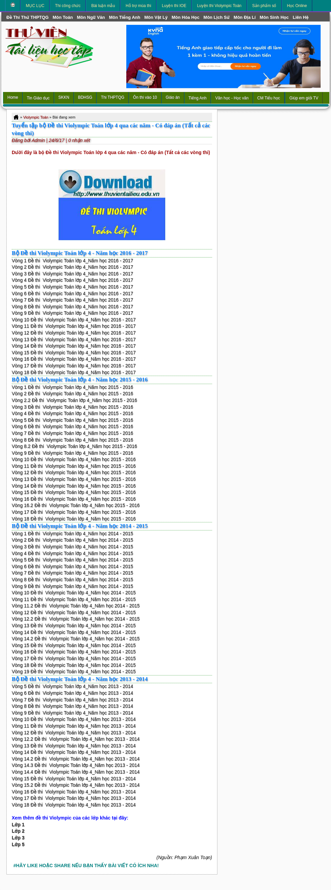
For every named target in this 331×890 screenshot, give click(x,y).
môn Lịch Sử (216, 17)
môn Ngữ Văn (91, 17)
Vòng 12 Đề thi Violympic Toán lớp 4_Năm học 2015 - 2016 (74, 472)
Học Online (297, 5)
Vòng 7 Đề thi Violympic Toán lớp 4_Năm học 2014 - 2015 (72, 572)
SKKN (63, 97)
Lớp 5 (18, 844)
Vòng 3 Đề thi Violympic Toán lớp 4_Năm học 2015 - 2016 (72, 407)
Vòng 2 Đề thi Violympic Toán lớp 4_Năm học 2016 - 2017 (72, 267)
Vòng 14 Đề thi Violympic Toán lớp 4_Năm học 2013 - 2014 (74, 752)
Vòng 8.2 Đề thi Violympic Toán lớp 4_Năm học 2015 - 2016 (74, 446)
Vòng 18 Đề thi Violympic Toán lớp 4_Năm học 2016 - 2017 (74, 372)
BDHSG (85, 97)
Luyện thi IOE (174, 5)
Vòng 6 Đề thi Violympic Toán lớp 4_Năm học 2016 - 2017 (72, 293)
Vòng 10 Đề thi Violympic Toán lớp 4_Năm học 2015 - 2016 (74, 459)
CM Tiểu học (268, 98)
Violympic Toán (35, 117)
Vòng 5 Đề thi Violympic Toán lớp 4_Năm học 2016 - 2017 (72, 286)
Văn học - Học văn (231, 98)
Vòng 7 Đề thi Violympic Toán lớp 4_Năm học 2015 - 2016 (72, 433)
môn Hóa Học (185, 17)
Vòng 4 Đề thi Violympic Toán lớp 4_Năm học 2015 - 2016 (72, 413)
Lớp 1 (18, 824)
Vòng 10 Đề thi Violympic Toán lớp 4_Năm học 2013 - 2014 (74, 719)
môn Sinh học (274, 17)
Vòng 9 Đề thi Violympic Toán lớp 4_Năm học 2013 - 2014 (72, 712)
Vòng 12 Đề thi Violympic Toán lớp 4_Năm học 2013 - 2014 (74, 732)
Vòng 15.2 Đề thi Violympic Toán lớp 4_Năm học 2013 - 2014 (76, 785)
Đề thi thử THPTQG (27, 17)
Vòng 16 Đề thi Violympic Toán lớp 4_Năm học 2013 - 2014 (74, 791)
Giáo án (173, 97)
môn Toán (63, 17)
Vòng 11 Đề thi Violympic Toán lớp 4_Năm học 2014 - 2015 (74, 599)
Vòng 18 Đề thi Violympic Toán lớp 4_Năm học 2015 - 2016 (74, 518)
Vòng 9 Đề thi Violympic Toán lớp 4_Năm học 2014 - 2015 (72, 586)
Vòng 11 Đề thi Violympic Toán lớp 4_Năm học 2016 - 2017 (74, 326)
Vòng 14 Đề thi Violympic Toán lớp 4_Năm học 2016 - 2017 (74, 345)
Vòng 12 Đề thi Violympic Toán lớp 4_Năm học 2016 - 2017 (74, 332)
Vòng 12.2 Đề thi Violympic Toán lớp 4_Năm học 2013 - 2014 (76, 739)
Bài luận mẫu (103, 5)
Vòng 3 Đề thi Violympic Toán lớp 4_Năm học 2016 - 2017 (72, 273)
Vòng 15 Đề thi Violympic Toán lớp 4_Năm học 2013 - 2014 (74, 778)
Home (12, 97)
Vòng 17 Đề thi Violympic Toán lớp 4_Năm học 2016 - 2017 (74, 365)
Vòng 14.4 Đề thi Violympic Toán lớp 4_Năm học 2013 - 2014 (76, 772)
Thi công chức (67, 5)
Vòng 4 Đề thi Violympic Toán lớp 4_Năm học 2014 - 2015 (72, 553)
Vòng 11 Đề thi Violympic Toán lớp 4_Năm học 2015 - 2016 (74, 466)
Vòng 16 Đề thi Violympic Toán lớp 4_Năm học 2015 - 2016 (74, 499)
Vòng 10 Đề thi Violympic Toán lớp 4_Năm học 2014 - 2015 (74, 592)
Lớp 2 (18, 831)
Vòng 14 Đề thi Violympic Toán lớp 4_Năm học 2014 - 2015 (74, 632)
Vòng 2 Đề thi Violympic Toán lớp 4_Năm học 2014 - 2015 (72, 540)
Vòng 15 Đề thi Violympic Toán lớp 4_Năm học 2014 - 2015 (74, 645)
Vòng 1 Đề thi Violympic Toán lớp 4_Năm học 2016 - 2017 (72, 260)
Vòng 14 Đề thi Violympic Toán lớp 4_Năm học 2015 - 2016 (74, 485)
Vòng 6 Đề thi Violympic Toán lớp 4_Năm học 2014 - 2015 (72, 566)
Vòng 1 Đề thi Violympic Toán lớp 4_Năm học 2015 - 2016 (72, 387)
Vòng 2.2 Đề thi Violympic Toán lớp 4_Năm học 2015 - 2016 (74, 400)
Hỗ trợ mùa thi (138, 5)
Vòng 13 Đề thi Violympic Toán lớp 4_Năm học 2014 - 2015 (74, 625)
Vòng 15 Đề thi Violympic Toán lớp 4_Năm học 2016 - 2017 (74, 352)
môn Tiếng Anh (124, 17)
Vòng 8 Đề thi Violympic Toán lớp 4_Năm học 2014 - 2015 (72, 579)
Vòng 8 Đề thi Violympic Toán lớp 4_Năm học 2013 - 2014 (72, 706)
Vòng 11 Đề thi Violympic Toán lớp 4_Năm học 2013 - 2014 (74, 726)
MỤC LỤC (35, 5)
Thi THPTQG (112, 97)
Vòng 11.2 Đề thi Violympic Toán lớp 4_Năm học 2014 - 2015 (76, 605)
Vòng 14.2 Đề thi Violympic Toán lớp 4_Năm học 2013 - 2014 (76, 758)
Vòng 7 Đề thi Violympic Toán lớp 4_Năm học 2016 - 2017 (72, 299)
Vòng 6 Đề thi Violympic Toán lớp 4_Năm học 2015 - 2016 (72, 426)
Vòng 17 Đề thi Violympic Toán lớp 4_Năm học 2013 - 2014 (74, 798)
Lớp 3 (18, 837)
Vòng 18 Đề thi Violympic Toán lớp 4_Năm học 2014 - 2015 (74, 665)
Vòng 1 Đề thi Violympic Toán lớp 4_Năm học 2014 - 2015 (72, 533)
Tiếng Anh (198, 98)
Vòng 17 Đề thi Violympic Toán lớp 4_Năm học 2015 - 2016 (74, 512)
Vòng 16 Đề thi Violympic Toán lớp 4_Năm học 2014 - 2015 (74, 651)
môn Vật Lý (156, 17)
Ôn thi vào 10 (145, 97)
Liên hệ (301, 17)
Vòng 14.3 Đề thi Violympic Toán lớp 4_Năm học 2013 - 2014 (76, 765)
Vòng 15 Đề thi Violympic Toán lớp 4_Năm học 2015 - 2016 (74, 492)
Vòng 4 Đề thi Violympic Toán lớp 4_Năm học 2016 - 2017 (72, 280)
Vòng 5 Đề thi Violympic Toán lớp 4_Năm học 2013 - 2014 (72, 686)
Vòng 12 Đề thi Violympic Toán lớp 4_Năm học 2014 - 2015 (74, 612)
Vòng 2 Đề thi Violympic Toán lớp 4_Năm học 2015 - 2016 (72, 393)
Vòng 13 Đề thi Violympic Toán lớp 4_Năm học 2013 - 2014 (74, 745)
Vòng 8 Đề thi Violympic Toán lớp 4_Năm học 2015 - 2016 (72, 439)
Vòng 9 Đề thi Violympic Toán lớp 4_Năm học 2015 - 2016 (72, 453)
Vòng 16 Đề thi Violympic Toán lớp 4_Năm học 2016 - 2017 (74, 359)
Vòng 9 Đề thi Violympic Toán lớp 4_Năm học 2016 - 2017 (72, 313)
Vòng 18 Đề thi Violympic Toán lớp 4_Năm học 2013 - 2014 (74, 804)
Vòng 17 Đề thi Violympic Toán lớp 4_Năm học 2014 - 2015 (74, 658)
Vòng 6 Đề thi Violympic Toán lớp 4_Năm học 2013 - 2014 (72, 693)
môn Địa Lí (245, 17)
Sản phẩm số (264, 5)
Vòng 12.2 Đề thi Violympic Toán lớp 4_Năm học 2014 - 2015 (76, 618)
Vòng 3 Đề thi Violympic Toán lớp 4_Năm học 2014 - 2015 (72, 546)
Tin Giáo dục (38, 98)
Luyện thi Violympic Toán (219, 5)
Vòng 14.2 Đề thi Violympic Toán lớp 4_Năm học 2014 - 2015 (76, 638)
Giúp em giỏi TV (303, 98)
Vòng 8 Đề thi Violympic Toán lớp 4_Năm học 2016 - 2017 (72, 306)
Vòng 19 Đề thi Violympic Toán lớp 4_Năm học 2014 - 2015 (74, 671)
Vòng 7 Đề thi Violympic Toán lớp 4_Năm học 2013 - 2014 (72, 699)
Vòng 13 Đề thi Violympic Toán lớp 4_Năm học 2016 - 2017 (74, 339)
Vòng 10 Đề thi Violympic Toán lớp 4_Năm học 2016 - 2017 (74, 319)
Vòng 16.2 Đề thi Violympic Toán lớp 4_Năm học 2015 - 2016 (76, 505)
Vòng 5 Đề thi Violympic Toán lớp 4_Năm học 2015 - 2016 (72, 420)
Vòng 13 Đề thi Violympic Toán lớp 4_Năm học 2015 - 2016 (74, 479)
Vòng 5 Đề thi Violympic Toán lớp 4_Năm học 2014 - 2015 (72, 559)
